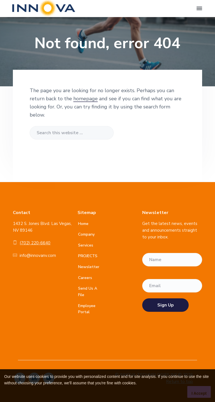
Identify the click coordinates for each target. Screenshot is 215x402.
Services (85, 245)
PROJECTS (87, 256)
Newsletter (88, 266)
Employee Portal (86, 309)
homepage (85, 98)
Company (86, 234)
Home (83, 223)
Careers (85, 277)
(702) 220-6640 (35, 243)
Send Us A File (87, 292)
